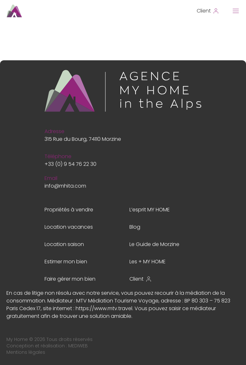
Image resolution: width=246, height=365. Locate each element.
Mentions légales (25, 352)
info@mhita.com (65, 186)
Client (140, 279)
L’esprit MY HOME (149, 209)
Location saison (64, 244)
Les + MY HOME (147, 261)
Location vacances (69, 227)
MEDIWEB (78, 346)
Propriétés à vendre (69, 209)
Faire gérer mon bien (70, 279)
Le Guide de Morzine (154, 244)
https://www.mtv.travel (104, 308)
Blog (134, 227)
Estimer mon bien (66, 261)
